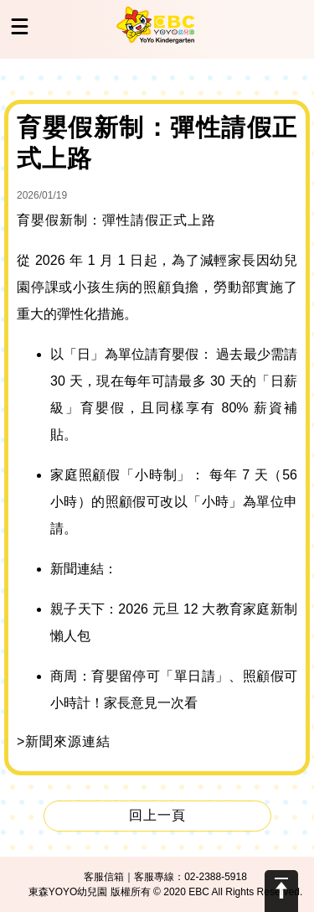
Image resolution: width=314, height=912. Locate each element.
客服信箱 (104, 877)
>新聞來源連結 (64, 741)
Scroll (281, 891)
